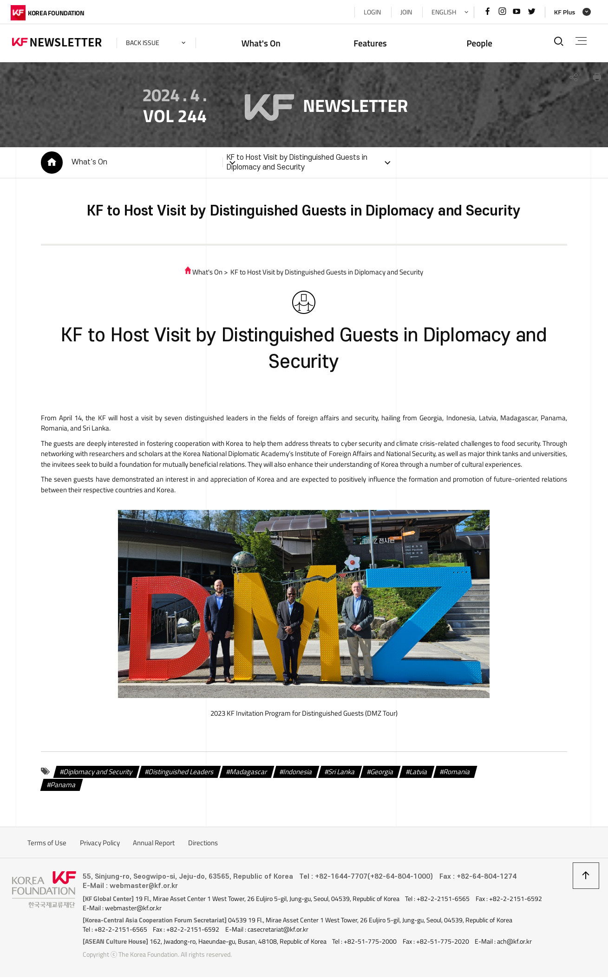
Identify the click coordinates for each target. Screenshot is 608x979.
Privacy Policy (100, 844)
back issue (144, 43)
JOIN (405, 12)
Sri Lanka (340, 773)
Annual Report (154, 844)
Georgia (380, 773)
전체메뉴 (580, 41)
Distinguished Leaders (180, 773)
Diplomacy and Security (97, 773)
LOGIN (370, 12)
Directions (203, 844)
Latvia (417, 773)
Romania (455, 773)
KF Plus (563, 12)
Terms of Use (46, 844)
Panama (62, 786)
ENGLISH (442, 12)
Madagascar (247, 773)
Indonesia (296, 773)
